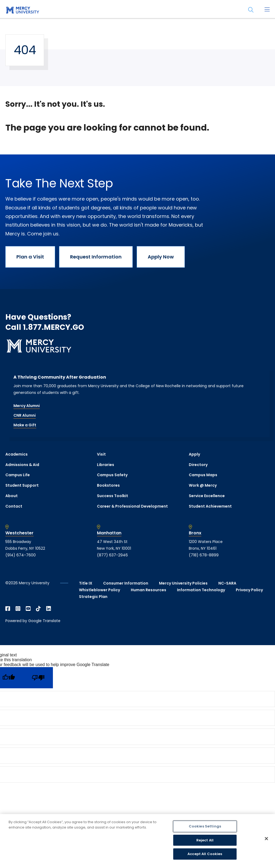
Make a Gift (24, 425)
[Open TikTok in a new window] (38, 608)
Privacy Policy (249, 590)
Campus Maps (203, 475)
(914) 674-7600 (20, 555)
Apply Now (161, 256)
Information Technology (201, 590)
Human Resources (148, 590)
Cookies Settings (205, 826)
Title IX (85, 583)
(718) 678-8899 (204, 555)
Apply (194, 454)
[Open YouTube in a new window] (28, 608)
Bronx (195, 533)
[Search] (251, 10)
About (11, 495)
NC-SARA (227, 583)
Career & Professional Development (132, 506)
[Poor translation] (38, 677)
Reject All (205, 840)
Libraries (105, 464)
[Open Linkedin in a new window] (48, 608)
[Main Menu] (267, 10)
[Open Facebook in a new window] (7, 608)
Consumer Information (125, 583)
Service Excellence (207, 495)
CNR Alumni (24, 415)
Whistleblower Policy (99, 590)
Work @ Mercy (203, 485)
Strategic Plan (93, 596)
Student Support (22, 485)
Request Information (96, 256)
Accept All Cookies (204, 853)
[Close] (266, 839)
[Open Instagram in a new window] (18, 608)
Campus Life (17, 475)
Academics (16, 454)
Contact (13, 506)
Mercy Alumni (26, 405)
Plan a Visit (30, 256)
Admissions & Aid (22, 464)
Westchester (19, 533)
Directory (198, 464)
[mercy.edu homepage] (21, 10)
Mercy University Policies (183, 583)
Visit (101, 454)
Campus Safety (112, 475)
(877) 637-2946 (112, 555)
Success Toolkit (112, 495)
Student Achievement (210, 506)
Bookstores (108, 485)
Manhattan (109, 533)
